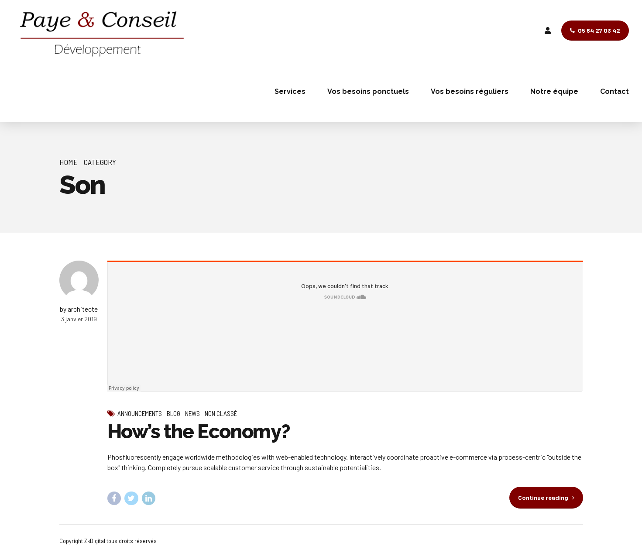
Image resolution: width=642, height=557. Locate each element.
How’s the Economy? (198, 431)
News (192, 413)
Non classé (221, 413)
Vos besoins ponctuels (368, 91)
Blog (173, 413)
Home (68, 162)
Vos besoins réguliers (469, 91)
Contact (614, 91)
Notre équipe (554, 91)
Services (290, 91)
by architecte (79, 309)
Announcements (139, 413)
